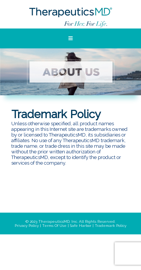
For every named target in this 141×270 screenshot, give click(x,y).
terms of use (54, 226)
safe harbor (80, 226)
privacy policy (27, 226)
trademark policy (110, 226)
